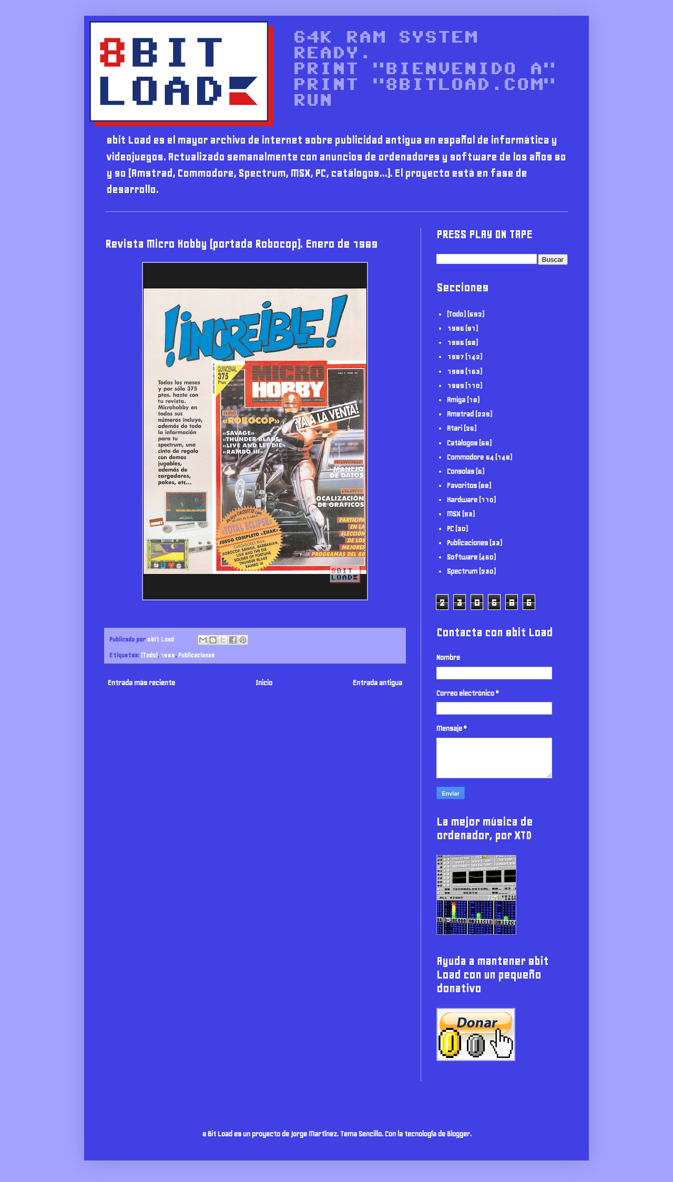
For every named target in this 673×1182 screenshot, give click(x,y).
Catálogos (462, 443)
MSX (454, 514)
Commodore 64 (470, 457)
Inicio (264, 682)
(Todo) (149, 655)
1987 (455, 356)
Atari (454, 428)
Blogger (458, 1133)
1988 (455, 371)
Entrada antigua (377, 682)
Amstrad (460, 414)
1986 (455, 342)
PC (450, 528)
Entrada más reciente (141, 682)
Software (462, 557)
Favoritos (462, 485)
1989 (167, 655)
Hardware (462, 499)
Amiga (456, 399)
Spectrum (462, 571)
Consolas (460, 471)
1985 (455, 328)
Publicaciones (196, 655)
